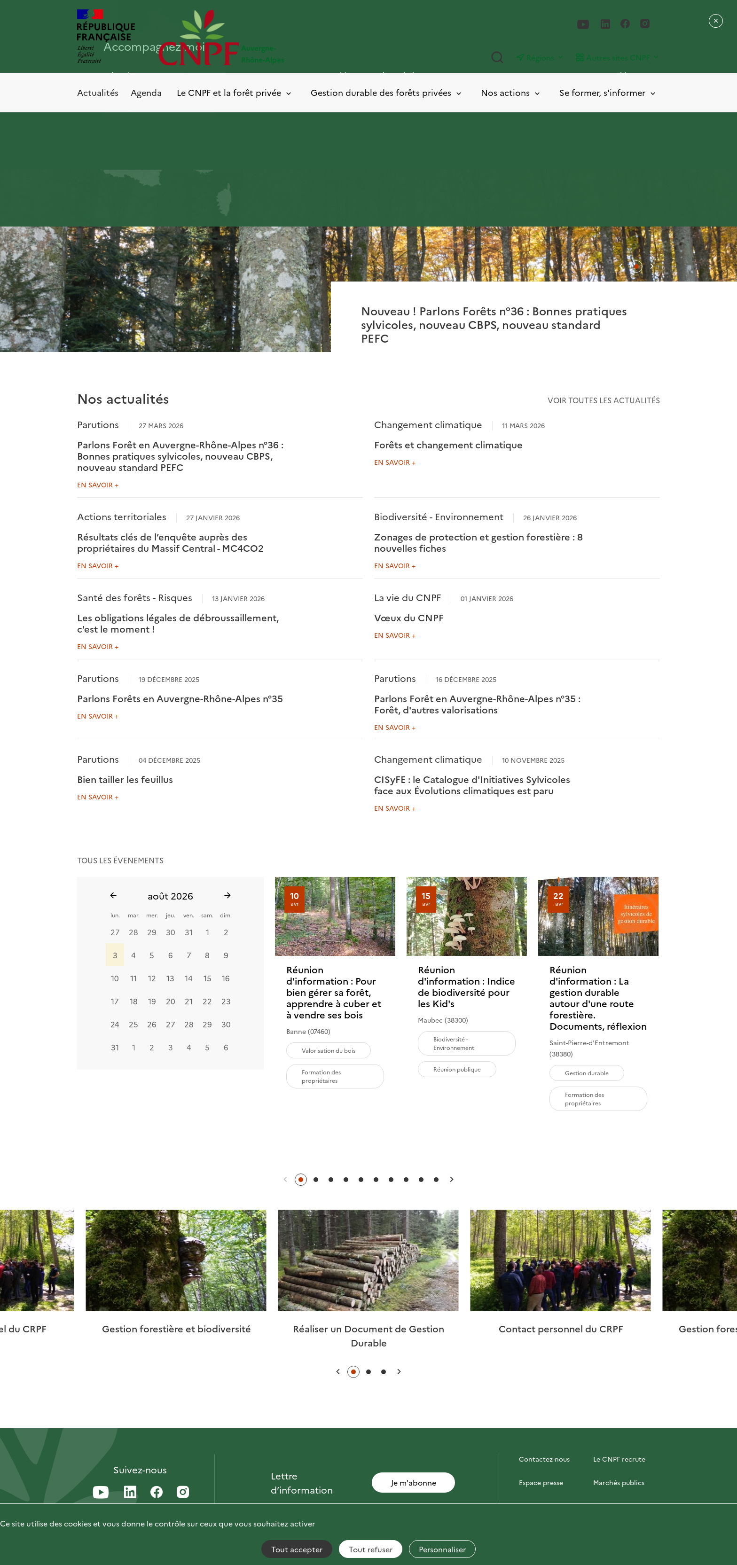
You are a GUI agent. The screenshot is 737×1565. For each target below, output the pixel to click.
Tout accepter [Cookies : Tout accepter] (296, 1549)
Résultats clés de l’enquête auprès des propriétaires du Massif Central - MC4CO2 (170, 542)
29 (152, 932)
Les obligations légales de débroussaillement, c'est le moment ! (178, 622)
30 (170, 932)
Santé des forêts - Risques (134, 596)
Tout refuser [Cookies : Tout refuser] (370, 1549)
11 (133, 978)
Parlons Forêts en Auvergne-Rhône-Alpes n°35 (180, 698)
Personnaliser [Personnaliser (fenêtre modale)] (442, 1549)
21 (189, 1001)
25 (133, 1024)
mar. (134, 915)
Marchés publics (618, 1482)
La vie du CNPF (407, 596)
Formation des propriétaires (321, 1076)
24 (114, 1024)
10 (115, 978)
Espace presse (541, 1482)
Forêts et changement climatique (448, 444)
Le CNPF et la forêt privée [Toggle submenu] (235, 92)
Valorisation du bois (328, 1050)
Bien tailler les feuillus (125, 778)
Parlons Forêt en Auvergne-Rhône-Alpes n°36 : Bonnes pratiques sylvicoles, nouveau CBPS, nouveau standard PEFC (180, 455)
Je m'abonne (413, 1482)
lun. (115, 915)
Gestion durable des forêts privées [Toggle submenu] (387, 92)
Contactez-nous (544, 1458)
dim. (226, 915)
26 (152, 1024)
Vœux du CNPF (409, 617)
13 (170, 978)
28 (133, 932)
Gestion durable (587, 1073)
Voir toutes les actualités (604, 400)
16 (226, 978)
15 (208, 978)
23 (226, 1001)
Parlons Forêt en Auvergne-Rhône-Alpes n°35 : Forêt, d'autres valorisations (477, 703)
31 (189, 932)
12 (152, 978)
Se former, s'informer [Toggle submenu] (608, 92)
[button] (621, 266)
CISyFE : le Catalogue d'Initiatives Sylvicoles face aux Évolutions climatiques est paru (472, 784)
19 (152, 1001)
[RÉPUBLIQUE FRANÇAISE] (106, 37)
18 (134, 1001)
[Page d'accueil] (263, 37)
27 (115, 932)
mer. (152, 915)
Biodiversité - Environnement (438, 516)
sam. (207, 915)
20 (170, 1001)
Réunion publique (457, 1069)
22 (207, 1001)
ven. (188, 915)
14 (189, 978)
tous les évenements (120, 860)
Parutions (98, 423)
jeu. (170, 915)
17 (115, 1001)
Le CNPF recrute (619, 1458)
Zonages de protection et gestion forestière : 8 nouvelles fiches (478, 542)
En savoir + (97, 484)
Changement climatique (428, 423)
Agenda (146, 92)
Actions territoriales (121, 516)
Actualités (97, 92)
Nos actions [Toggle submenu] (511, 92)
